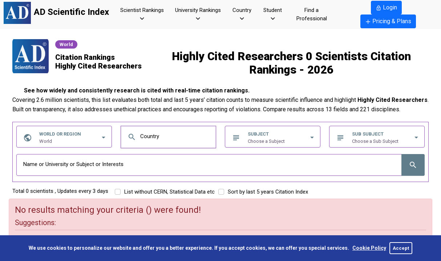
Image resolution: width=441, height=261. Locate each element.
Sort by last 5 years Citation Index (268, 191)
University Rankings (198, 15)
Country (241, 15)
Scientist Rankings (142, 15)
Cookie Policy (369, 248)
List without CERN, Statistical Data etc (169, 191)
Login (386, 7)
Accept (401, 248)
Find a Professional (311, 14)
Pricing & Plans (388, 21)
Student (272, 15)
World (66, 44)
